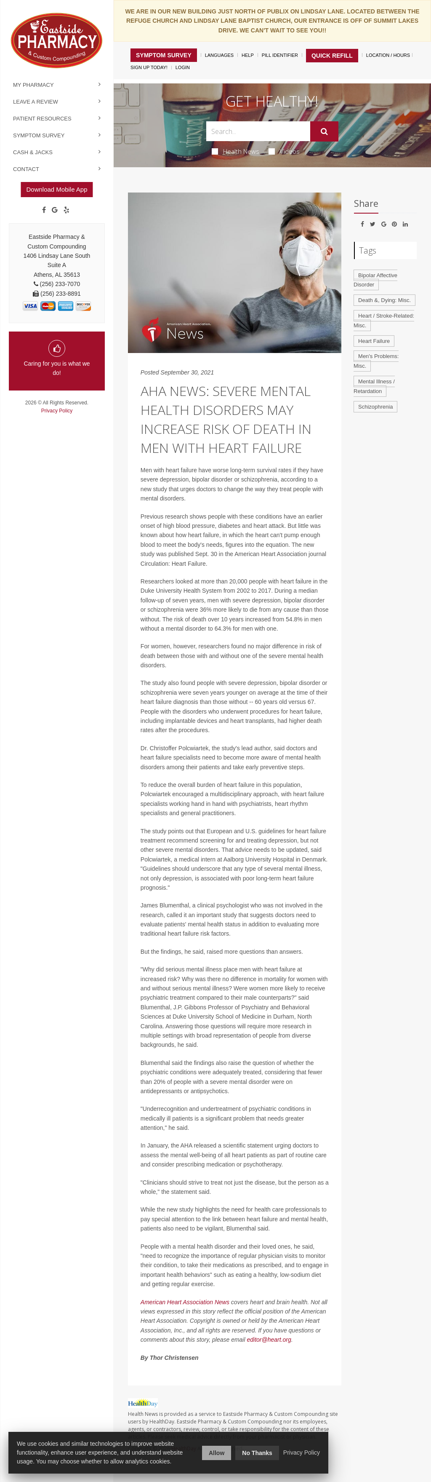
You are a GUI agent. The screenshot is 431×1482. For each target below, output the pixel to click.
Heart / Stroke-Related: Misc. (384, 321)
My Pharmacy (33, 85)
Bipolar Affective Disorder (375, 280)
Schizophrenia (375, 407)
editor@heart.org (269, 1339)
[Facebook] (44, 210)
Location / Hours (388, 55)
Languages (219, 55)
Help (248, 55)
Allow (216, 1453)
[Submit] (324, 131)
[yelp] (66, 210)
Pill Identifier (280, 55)
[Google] (55, 210)
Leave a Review (35, 102)
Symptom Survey (38, 135)
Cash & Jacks (33, 152)
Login (183, 67)
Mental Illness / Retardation (374, 386)
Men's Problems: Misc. (376, 361)
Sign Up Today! (149, 67)
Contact (26, 169)
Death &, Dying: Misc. (384, 300)
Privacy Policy (57, 411)
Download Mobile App (56, 189)
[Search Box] (258, 131)
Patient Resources (42, 118)
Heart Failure (374, 341)
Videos (284, 151)
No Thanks (257, 1453)
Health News (235, 151)
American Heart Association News (185, 1302)
